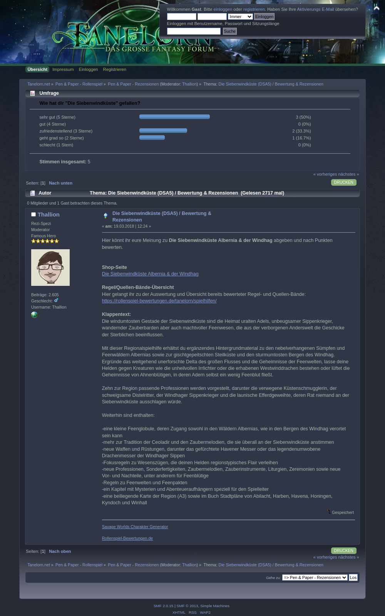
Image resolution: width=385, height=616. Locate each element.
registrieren (254, 9)
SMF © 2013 (187, 606)
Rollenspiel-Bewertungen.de (127, 538)
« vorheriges (325, 174)
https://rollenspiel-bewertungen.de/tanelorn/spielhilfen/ (159, 301)
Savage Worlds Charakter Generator (135, 526)
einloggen (223, 9)
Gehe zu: (273, 578)
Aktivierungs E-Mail (315, 9)
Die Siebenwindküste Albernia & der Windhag (150, 274)
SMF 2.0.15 (164, 606)
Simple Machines (214, 606)
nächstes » (348, 174)
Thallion (189, 84)
